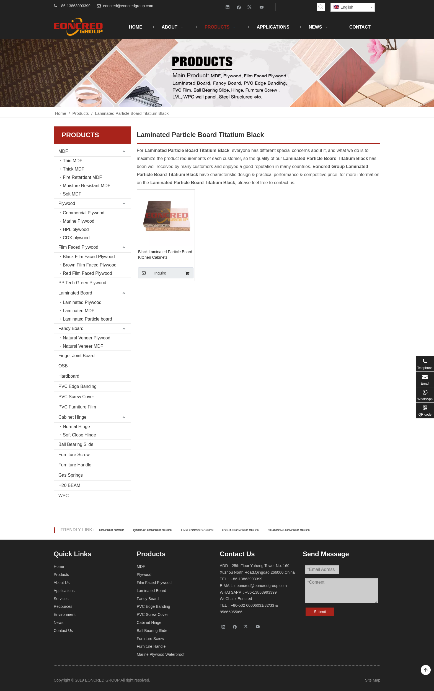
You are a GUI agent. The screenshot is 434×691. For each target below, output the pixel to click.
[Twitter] (250, 7)
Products (61, 574)
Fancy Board (71, 328)
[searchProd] (296, 7)
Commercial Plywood (83, 212)
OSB (63, 366)
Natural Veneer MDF (83, 346)
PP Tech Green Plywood (82, 282)
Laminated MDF (78, 310)
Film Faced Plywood (78, 247)
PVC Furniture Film (77, 407)
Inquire (152, 272)
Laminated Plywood (82, 302)
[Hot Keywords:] (321, 7)
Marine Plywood (78, 221)
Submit (320, 611)
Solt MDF (72, 194)
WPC (63, 495)
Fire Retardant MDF (82, 177)
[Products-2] (217, 73)
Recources (63, 606)
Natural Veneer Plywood (86, 338)
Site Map (372, 680)
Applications (64, 590)
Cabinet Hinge (72, 417)
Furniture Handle (74, 465)
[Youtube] (261, 7)
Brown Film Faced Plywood (90, 265)
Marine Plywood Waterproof (160, 654)
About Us (62, 582)
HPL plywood (76, 229)
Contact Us (63, 630)
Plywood (66, 203)
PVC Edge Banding (77, 386)
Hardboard (68, 376)
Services (61, 598)
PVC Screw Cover (76, 396)
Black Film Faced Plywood (89, 256)
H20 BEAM (69, 485)
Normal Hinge (76, 426)
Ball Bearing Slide (75, 444)
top (426, 670)
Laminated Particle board (87, 319)
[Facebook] (239, 7)
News (58, 622)
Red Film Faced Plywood (87, 273)
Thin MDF (72, 160)
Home (59, 566)
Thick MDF (73, 169)
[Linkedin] (227, 7)
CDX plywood (76, 237)
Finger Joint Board (76, 355)
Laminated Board (75, 293)
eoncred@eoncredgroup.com (128, 6)
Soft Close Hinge (79, 435)
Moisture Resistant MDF (86, 185)
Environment (65, 614)
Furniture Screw (74, 454)
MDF (63, 151)
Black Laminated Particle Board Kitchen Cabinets (165, 255)
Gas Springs (70, 475)
